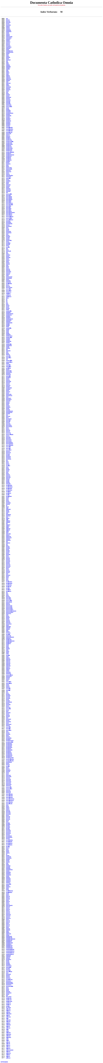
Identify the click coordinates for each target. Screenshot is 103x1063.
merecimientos (9, 443)
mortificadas (9, 744)
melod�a (8, 365)
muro (7, 987)
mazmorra (8, 291)
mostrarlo (8, 783)
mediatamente (9, 318)
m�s (7, 1018)
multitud (8, 956)
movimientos (9, 837)
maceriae (8, 22)
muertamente (9, 905)
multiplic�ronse (10, 952)
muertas (8, 906)
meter (7, 473)
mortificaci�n (9, 742)
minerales (8, 533)
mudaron (8, 881)
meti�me (8, 491)
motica (7, 807)
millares (8, 529)
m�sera (8, 1045)
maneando (8, 133)
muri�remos (9, 979)
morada (8, 696)
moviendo (8, 830)
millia (7, 531)
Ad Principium (4, 1061)
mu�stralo (9, 999)
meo (7, 414)
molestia (8, 664)
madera (8, 26)
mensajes (8, 400)
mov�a (8, 846)
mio (7, 541)
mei (7, 349)
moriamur (8, 719)
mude (7, 888)
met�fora (8, 493)
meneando (8, 381)
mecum (8, 308)
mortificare (9, 752)
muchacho (8, 856)
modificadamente (10, 640)
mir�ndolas (9, 581)
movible (8, 823)
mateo (7, 266)
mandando (8, 115)
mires (7, 577)
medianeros (9, 315)
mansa (7, 172)
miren (7, 576)
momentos (8, 673)
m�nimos (8, 1037)
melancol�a (9, 360)
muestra (8, 913)
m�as (7, 1031)
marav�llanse (9, 219)
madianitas (8, 31)
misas (7, 595)
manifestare (9, 146)
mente (7, 404)
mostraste (8, 792)
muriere (8, 975)
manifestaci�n (9, 141)
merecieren (8, 439)
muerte (8, 907)
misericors (8, 613)
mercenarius (9, 426)
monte (7, 684)
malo (7, 81)
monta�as (8, 681)
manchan (8, 99)
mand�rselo (9, 132)
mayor (7, 284)
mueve (7, 923)
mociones (8, 632)
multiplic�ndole (10, 949)
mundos (8, 963)
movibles (8, 824)
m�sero (8, 1046)
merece (8, 429)
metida (7, 479)
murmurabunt (9, 983)
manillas (8, 161)
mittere (8, 631)
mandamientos (9, 113)
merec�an (8, 449)
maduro (8, 40)
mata (7, 253)
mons (7, 680)
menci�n (8, 376)
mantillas (8, 180)
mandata (8, 123)
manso (7, 179)
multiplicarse (9, 945)
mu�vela (8, 1002)
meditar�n (9, 344)
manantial (8, 97)
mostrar (8, 777)
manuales (8, 184)
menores (8, 391)
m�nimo (8, 1035)
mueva (7, 919)
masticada (8, 251)
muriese (8, 976)
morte (7, 735)
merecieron (9, 441)
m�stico (8, 1051)
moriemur (8, 721)
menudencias (9, 412)
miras (7, 568)
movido (8, 828)
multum (8, 958)
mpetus (8, 852)
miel (7, 513)
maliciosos (8, 79)
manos (7, 166)
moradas (8, 698)
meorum (8, 416)
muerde (8, 898)
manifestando (9, 144)
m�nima (8, 1032)
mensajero (8, 398)
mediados (8, 312)
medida (8, 324)
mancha (8, 98)
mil (7, 523)
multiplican (9, 941)
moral (7, 699)
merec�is (8, 446)
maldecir (8, 67)
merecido (8, 437)
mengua (8, 386)
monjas (8, 678)
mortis (7, 763)
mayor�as (8, 290)
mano (7, 165)
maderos (8, 28)
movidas (8, 826)
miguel (7, 518)
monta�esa (9, 683)
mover (7, 815)
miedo (7, 510)
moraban (8, 695)
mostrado (8, 775)
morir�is (8, 727)
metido (7, 481)
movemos (8, 812)
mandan (8, 114)
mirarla (8, 559)
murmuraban (9, 982)
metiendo (8, 483)
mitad (7, 625)
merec (7, 427)
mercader (8, 420)
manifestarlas (9, 148)
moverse (8, 819)
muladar (8, 929)
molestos (8, 668)
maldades (8, 66)
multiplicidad (9, 947)
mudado (8, 867)
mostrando (8, 776)
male (7, 70)
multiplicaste (9, 946)
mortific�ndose (10, 759)
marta (7, 241)
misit (7, 614)
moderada (8, 635)
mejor (7, 353)
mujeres (8, 928)
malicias (8, 76)
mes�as (8, 465)
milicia (7, 526)
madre (7, 32)
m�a (7, 1029)
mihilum (8, 520)
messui (7, 464)
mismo (7, 618)
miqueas (8, 542)
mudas (7, 885)
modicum (8, 638)
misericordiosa (9, 609)
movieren (8, 832)
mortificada (9, 743)
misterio (8, 621)
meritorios (8, 459)
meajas (7, 305)
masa (7, 249)
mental (7, 403)
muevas (8, 922)
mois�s (8, 655)
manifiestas (9, 156)
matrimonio (9, 278)
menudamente (9, 411)
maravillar (8, 201)
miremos (8, 575)
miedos (7, 511)
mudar (7, 876)
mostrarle (8, 780)
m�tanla (8, 1020)
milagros (8, 524)
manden (8, 126)
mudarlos (8, 880)
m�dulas (8, 1024)
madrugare (8, 38)
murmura (8, 980)
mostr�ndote (9, 802)
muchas (8, 859)
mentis (7, 408)
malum (7, 85)
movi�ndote (9, 844)
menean (8, 380)
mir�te (8, 588)
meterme (8, 476)
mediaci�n (9, 311)
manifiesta (8, 153)
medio (7, 326)
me (6, 300)
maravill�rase (9, 216)
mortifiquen (9, 762)
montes (8, 686)
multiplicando (9, 942)
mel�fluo (8, 368)
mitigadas (8, 626)
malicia (8, 75)
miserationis (9, 601)
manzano (8, 191)
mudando (8, 872)
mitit (7, 630)
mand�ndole (9, 127)
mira (7, 545)
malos (7, 84)
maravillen (8, 208)
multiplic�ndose (10, 951)
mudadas (8, 865)
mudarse (8, 882)
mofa (7, 650)
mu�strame (9, 1001)
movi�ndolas (9, 840)
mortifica (8, 739)
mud (7, 863)
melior (7, 363)
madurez (8, 39)
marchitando (9, 223)
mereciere (8, 438)
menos (7, 393)
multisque (8, 955)
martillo (8, 244)
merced (8, 422)
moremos (8, 712)
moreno (8, 716)
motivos (8, 810)
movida (8, 825)
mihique (8, 522)
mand (7, 107)
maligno (8, 80)
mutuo (7, 994)
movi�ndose (9, 843)
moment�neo (9, 675)
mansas (8, 174)
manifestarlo (9, 149)
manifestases (9, 150)
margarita (8, 231)
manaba (8, 94)
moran (7, 703)
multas (7, 935)
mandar (8, 117)
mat (7, 252)
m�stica (8, 1048)
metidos (8, 482)
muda (7, 864)
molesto (8, 667)
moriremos (8, 724)
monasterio (8, 676)
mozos (7, 850)
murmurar (8, 984)
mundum (8, 964)
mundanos (8, 959)
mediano (8, 316)
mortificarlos (9, 755)
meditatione (9, 345)
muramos (8, 970)
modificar (8, 643)
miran (7, 553)
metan (7, 470)
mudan (7, 870)
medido (8, 325)
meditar (8, 342)
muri (7, 972)
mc (6, 299)
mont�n (8, 690)
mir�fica (8, 589)
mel (7, 359)
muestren (8, 918)
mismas (8, 617)
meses (7, 462)
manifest (8, 137)
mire (7, 573)
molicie (8, 669)
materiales (8, 271)
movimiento (9, 836)
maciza (7, 23)
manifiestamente (10, 154)
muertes (8, 909)
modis (7, 644)
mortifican (8, 748)
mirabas (8, 548)
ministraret (9, 537)
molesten (8, 663)
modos (7, 647)
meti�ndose (9, 490)
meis (7, 352)
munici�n (8, 967)
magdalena (8, 47)
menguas (8, 389)
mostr (7, 774)
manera (8, 134)
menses (8, 402)
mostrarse (8, 785)
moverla (8, 816)
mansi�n (8, 178)
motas (7, 806)
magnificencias (9, 52)
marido (8, 237)
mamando (8, 87)
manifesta (8, 138)
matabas (8, 254)
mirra (7, 580)
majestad (8, 59)
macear (8, 19)
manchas (8, 101)
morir (7, 723)
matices (8, 274)
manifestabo (9, 140)
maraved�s (9, 194)
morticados (8, 738)
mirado (8, 551)
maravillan (8, 200)
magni (7, 49)
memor (8, 369)
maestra (8, 43)
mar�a (8, 247)
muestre (8, 917)
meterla (8, 474)
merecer (8, 431)
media (7, 309)
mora (7, 693)
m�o (7, 1038)
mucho (7, 860)
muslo (7, 990)
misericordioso (9, 612)
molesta (8, 658)
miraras (8, 558)
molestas (8, 661)
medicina (8, 321)
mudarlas (8, 878)
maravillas (8, 206)
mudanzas (8, 874)
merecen (8, 430)
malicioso (8, 78)
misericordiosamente (11, 611)
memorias (8, 374)
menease (8, 382)
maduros (8, 41)
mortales (8, 734)
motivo (7, 808)
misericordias (9, 608)
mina (7, 532)
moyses (8, 847)
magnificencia (9, 50)
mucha (7, 855)
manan (7, 96)
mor (7, 691)
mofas (7, 652)
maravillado (9, 198)
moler (7, 656)
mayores (8, 286)
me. (7, 301)
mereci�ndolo (9, 445)
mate (7, 265)
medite (7, 346)
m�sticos (8, 1053)
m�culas (8, 1009)
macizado (8, 25)
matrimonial (9, 276)
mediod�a (8, 328)
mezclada (8, 502)
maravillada (9, 196)
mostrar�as (9, 788)
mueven (8, 924)
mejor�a (8, 356)
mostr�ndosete (10, 800)
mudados (8, 868)
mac (7, 18)
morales (8, 700)
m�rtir (8, 1015)
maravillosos (9, 215)
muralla (8, 968)
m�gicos (8, 1010)
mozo (7, 849)
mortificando (9, 749)
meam (7, 307)
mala (7, 62)
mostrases (8, 791)
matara (8, 260)
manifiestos (9, 160)
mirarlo (8, 563)
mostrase (8, 790)
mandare (8, 119)
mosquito (8, 770)
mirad (7, 549)
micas (7, 506)
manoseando (9, 169)
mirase (7, 570)
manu (7, 183)
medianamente (9, 313)
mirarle (8, 562)
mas (7, 248)
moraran (8, 707)
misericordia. (9, 607)
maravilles (8, 209)
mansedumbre (9, 175)
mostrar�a (9, 787)
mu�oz (8, 1006)
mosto (7, 772)
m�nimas (8, 1034)
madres (8, 34)
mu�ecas (8, 1004)
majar (7, 58)
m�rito (8, 1026)
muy (7, 995)
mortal (7, 732)
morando (8, 704)
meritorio (8, 457)
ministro (8, 539)
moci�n (8, 634)
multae (7, 932)
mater (7, 267)
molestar (8, 660)
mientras (8, 515)
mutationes (8, 992)
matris (7, 279)
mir (7, 544)
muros (7, 989)
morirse (8, 725)
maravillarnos (9, 203)
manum (8, 186)
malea (7, 71)
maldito (8, 68)
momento (8, 672)
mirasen (8, 571)
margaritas (8, 232)
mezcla (7, 501)
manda (7, 109)
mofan (7, 651)
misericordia (9, 605)
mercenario (9, 425)
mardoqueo (9, 226)
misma (7, 616)
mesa (7, 461)
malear (7, 72)
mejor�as (8, 357)
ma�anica (8, 296)
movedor (8, 811)
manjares (8, 163)
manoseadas (9, 167)
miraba (8, 546)
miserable (8, 597)
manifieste (8, 157)
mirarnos (8, 566)
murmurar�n (9, 986)
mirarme (8, 564)
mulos (7, 931)
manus (7, 187)
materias (8, 273)
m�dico (8, 1023)
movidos (8, 829)
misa (7, 593)
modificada (8, 639)
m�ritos (8, 1027)
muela (7, 893)
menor (7, 390)
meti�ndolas (9, 486)
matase (7, 262)
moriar (7, 720)
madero (8, 27)
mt (6, 854)
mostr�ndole (9, 794)
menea (7, 378)
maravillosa (9, 211)
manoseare (8, 171)
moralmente (9, 702)
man (7, 92)
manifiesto (8, 158)
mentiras (8, 407)
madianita (8, 30)
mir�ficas (8, 591)
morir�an (8, 730)
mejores (8, 354)
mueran (8, 896)
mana (7, 93)
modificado (8, 642)
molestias (8, 665)
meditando (8, 341)
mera (7, 417)
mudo (7, 889)
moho (7, 653)
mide (7, 508)
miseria (8, 603)
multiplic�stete (10, 954)
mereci (7, 435)
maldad (8, 65)
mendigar (8, 377)
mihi (7, 519)
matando (8, 257)
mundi (7, 960)
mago (7, 54)
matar (7, 258)
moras (7, 710)
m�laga (8, 1012)
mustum (8, 991)
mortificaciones (10, 740)
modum (8, 648)
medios (7, 329)
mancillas (8, 103)
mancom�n (9, 106)
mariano (8, 236)
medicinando (9, 322)
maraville (8, 207)
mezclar (8, 504)
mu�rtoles (8, 998)
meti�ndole (9, 488)
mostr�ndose (9, 797)
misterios (8, 622)
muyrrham (8, 996)
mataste (8, 263)
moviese (8, 834)
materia (8, 269)
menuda (8, 409)
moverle (8, 817)
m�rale (8, 1042)
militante (8, 528)
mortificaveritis (10, 757)
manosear (8, 170)
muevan (8, 920)
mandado (8, 111)
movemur (8, 814)
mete (7, 472)
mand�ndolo (9, 130)
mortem (8, 736)
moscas (8, 768)
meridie (8, 455)
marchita (8, 221)
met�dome (9, 496)
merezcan (8, 452)
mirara (7, 557)
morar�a (8, 708)
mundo (7, 962)
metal (7, 468)
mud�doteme (9, 890)
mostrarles (8, 781)
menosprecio (9, 395)
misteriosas (8, 623)
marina (8, 239)
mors (7, 731)
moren (7, 713)
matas (7, 261)
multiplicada (9, 937)
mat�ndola (9, 283)
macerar (8, 21)
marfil (7, 230)
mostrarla (8, 779)
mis (7, 592)
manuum (8, 188)
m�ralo (8, 1043)
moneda (8, 677)
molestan (8, 659)
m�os (7, 1040)
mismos (8, 620)
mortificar (8, 751)
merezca (8, 451)
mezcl (7, 500)
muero (7, 902)
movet (7, 820)
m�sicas (8, 1057)
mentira (8, 405)
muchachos (8, 858)
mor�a (8, 766)
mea (7, 303)
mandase (8, 122)
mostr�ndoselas (10, 798)
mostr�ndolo (9, 795)
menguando (9, 387)
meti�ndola (9, 485)
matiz (7, 275)
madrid (8, 35)
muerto (8, 910)
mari (7, 234)
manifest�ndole (10, 152)
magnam (8, 48)
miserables (8, 599)
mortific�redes (10, 760)
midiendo (8, 509)
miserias (8, 604)
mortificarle (9, 753)
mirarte (8, 567)
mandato (8, 124)
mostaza (8, 771)
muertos (8, 911)
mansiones (8, 176)
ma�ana (8, 293)
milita (7, 527)
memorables (9, 372)
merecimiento (9, 442)
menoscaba (8, 394)
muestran (8, 914)
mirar (7, 555)
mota (7, 805)
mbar (7, 297)
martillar (8, 243)
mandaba (8, 110)
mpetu (7, 851)
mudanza (8, 873)
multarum (8, 933)
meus (7, 499)
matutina (8, 280)
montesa (8, 687)
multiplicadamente (10, 938)
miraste (8, 572)
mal (7, 61)
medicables (8, 320)
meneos (8, 384)
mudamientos (9, 869)
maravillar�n (9, 204)
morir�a (8, 728)
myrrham (8, 1007)
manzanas (8, 190)
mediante (8, 317)
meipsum (8, 350)
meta (7, 467)
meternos (8, 477)
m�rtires (8, 1016)
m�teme (8, 1021)
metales (8, 469)
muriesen (8, 978)
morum (8, 764)
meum (7, 497)
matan (7, 256)
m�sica (8, 1056)
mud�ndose (9, 892)
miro (7, 579)
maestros (8, 45)
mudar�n (8, 884)
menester (8, 385)
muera (7, 895)
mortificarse (9, 756)
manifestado (9, 142)
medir (7, 330)
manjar (8, 162)
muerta (8, 904)
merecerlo (8, 433)
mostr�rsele (9, 803)
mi (6, 505)
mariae (7, 235)
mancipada (8, 105)
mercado (8, 421)
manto (7, 182)
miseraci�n (9, 600)
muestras (8, 915)
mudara (8, 877)
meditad (8, 338)
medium (8, 348)
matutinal (8, 282)
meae (7, 304)
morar (7, 705)
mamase (8, 88)
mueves (8, 926)
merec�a (8, 448)
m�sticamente (9, 1050)
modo (7, 646)
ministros (8, 540)
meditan (8, 340)
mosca (7, 767)
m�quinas (8, 1013)
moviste (8, 838)
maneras (8, 136)
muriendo (8, 974)
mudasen (8, 886)
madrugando (9, 36)
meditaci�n (9, 337)
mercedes (8, 424)
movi (7, 821)
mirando (8, 554)
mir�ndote (9, 584)
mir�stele (8, 586)
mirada (8, 550)
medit (7, 332)
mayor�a (8, 289)
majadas (8, 57)
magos (7, 56)
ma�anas (8, 295)
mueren (8, 901)
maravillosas (9, 213)
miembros (8, 514)
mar (7, 192)
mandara (8, 118)
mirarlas (8, 560)
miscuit (8, 596)
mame (7, 90)
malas (7, 63)
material (8, 270)
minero (8, 535)
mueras (8, 897)
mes (7, 460)
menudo (8, 413)
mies (7, 517)
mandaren (8, 120)
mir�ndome (9, 583)
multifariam (9, 936)
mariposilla (9, 240)
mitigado (8, 627)
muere (7, 900)
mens (7, 396)
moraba (8, 694)
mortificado (9, 746)
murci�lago (9, 971)
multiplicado (9, 940)
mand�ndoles (9, 129)
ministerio (8, 536)
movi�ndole (9, 841)
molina (7, 670)
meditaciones (9, 335)
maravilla (8, 195)
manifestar (8, 145)
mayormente (9, 287)
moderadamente (10, 637)
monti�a (8, 688)
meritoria (8, 456)
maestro (8, 44)
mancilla (8, 102)
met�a (8, 494)
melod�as (8, 366)
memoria (8, 373)
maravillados (9, 199)
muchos (8, 861)
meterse (8, 478)
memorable (9, 370)
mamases (8, 89)
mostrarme (8, 784)
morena (8, 715)
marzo (7, 245)
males (7, 74)
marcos (8, 224)
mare (7, 227)
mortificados (9, 747)
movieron (8, 833)
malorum (8, 83)
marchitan (8, 222)
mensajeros (9, 399)
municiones (9, 965)
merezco (8, 453)
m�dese (8, 1054)
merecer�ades (9, 434)
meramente (9, 418)
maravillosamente (10, 212)
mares (7, 228)
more (7, 711)
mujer (7, 927)
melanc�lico (9, 362)
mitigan (8, 629)
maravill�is (9, 218)
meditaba (8, 334)
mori (7, 717)
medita (7, 333)
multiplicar (8, 944)
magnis (8, 53)
